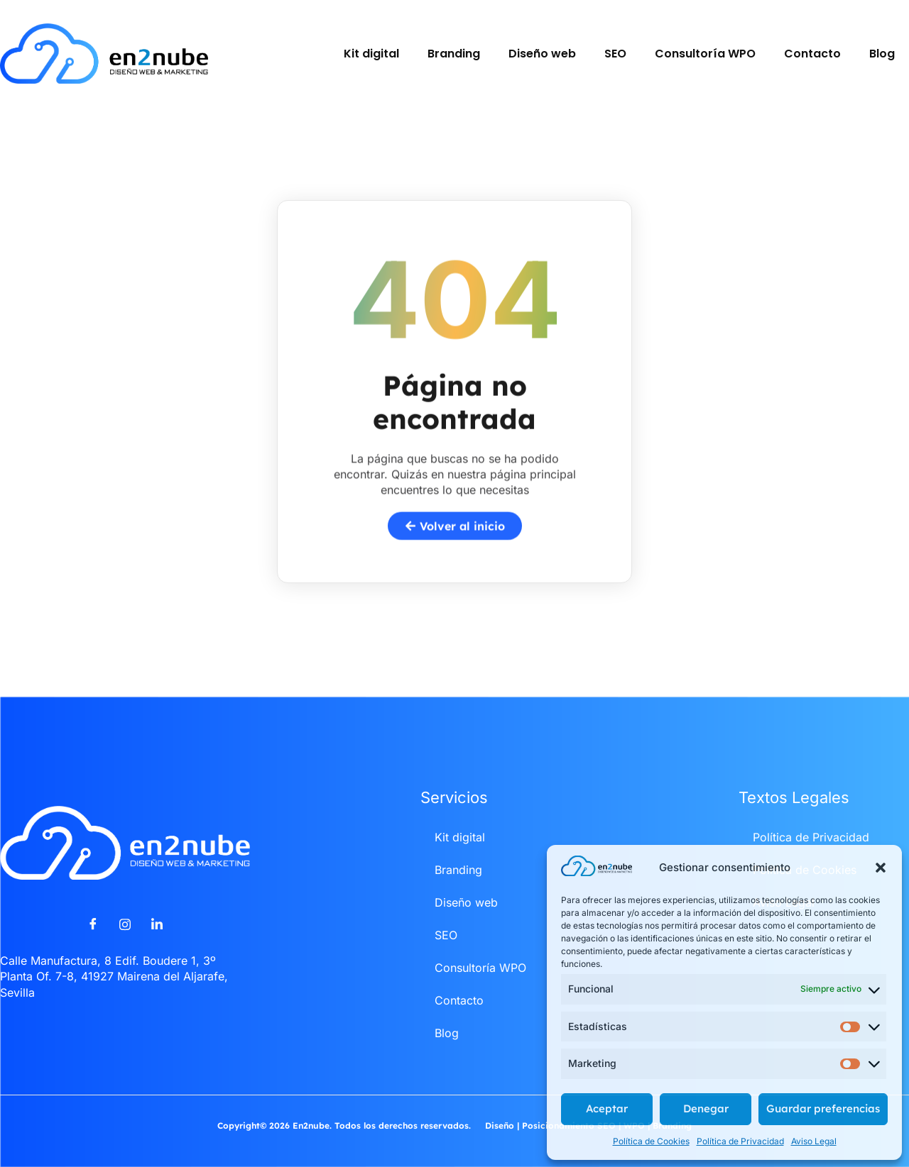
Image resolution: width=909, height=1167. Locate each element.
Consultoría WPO (705, 53)
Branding (454, 53)
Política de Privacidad (740, 1141)
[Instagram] (125, 924)
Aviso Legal (814, 1141)
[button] (880, 868)
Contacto (812, 53)
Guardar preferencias (823, 1108)
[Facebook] (93, 924)
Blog (882, 53)
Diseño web (542, 53)
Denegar (706, 1108)
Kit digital (371, 53)
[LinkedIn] (157, 924)
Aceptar (607, 1108)
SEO (615, 53)
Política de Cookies (651, 1141)
